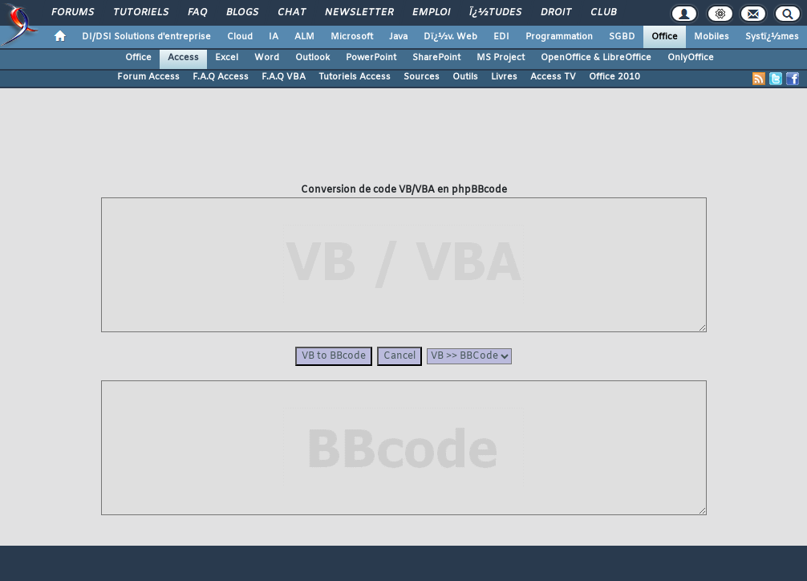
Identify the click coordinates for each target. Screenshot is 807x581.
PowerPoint (371, 57)
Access (183, 57)
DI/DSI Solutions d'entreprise (146, 37)
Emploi (430, 12)
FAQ (196, 12)
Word (266, 57)
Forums (72, 12)
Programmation (559, 37)
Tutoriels (140, 12)
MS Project (500, 57)
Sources (422, 77)
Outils (465, 77)
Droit (555, 12)
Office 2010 (614, 77)
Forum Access (148, 77)
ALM (304, 37)
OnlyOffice (690, 57)
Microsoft (352, 37)
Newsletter (358, 12)
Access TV (553, 77)
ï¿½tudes (494, 12)
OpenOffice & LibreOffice (596, 57)
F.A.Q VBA (284, 77)
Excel (226, 57)
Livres (504, 77)
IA (273, 37)
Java (398, 37)
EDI (501, 37)
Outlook (312, 57)
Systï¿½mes (772, 37)
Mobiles (711, 37)
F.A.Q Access (221, 77)
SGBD (622, 37)
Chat (290, 12)
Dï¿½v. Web (450, 37)
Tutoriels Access (354, 77)
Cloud (240, 37)
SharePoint (436, 57)
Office (664, 37)
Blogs (241, 12)
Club (602, 12)
